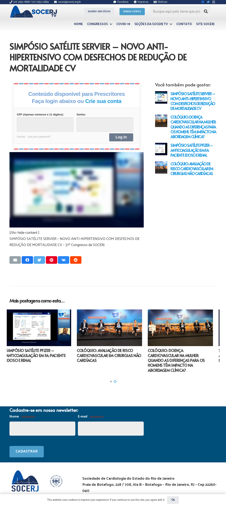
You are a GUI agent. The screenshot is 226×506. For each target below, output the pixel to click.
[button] (111, 381)
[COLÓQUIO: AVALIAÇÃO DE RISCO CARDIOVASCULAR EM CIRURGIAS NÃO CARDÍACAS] (161, 167)
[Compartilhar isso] (27, 260)
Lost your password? (39, 136)
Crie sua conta (103, 101)
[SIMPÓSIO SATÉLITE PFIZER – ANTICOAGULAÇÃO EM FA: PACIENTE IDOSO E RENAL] (161, 149)
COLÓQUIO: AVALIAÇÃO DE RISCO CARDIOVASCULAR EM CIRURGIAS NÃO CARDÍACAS (191, 168)
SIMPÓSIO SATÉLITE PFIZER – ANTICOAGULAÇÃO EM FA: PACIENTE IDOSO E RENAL (191, 150)
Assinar (21, 136)
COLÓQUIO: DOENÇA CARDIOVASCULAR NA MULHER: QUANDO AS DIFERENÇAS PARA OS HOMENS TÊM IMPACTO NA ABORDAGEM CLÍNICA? (193, 126)
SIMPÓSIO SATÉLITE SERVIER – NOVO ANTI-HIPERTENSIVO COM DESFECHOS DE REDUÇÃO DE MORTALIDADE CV (192, 101)
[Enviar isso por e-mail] (15, 260)
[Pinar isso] (51, 260)
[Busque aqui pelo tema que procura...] (180, 11)
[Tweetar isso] (39, 260)
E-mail (90, 417)
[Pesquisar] (206, 11)
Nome (22, 417)
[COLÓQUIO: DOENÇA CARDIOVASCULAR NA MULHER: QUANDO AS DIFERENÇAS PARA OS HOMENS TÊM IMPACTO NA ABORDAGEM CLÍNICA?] (161, 121)
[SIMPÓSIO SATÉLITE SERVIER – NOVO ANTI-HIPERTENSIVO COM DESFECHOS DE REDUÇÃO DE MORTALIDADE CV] (161, 97)
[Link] (34, 11)
